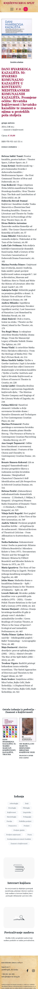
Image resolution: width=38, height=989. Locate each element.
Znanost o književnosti (19, 843)
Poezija (9, 821)
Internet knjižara (19, 883)
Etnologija (12, 808)
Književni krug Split (19, 3)
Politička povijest (25, 821)
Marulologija (11, 817)
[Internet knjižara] (19, 868)
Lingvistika (27, 812)
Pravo (30, 834)
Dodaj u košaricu (9, 147)
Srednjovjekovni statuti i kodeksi (19, 839)
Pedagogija (27, 817)
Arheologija (14, 803)
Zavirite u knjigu (16, 62)
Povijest (26, 826)
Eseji (26, 803)
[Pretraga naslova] (19, 917)
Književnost (11, 812)
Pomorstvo (13, 826)
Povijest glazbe (19, 830)
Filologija (26, 808)
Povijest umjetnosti (13, 834)
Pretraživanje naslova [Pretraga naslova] (19, 932)
